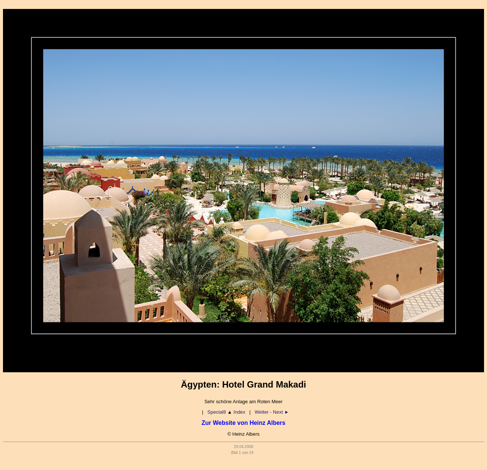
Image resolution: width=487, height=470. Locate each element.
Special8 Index (226, 412)
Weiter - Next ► (272, 412)
